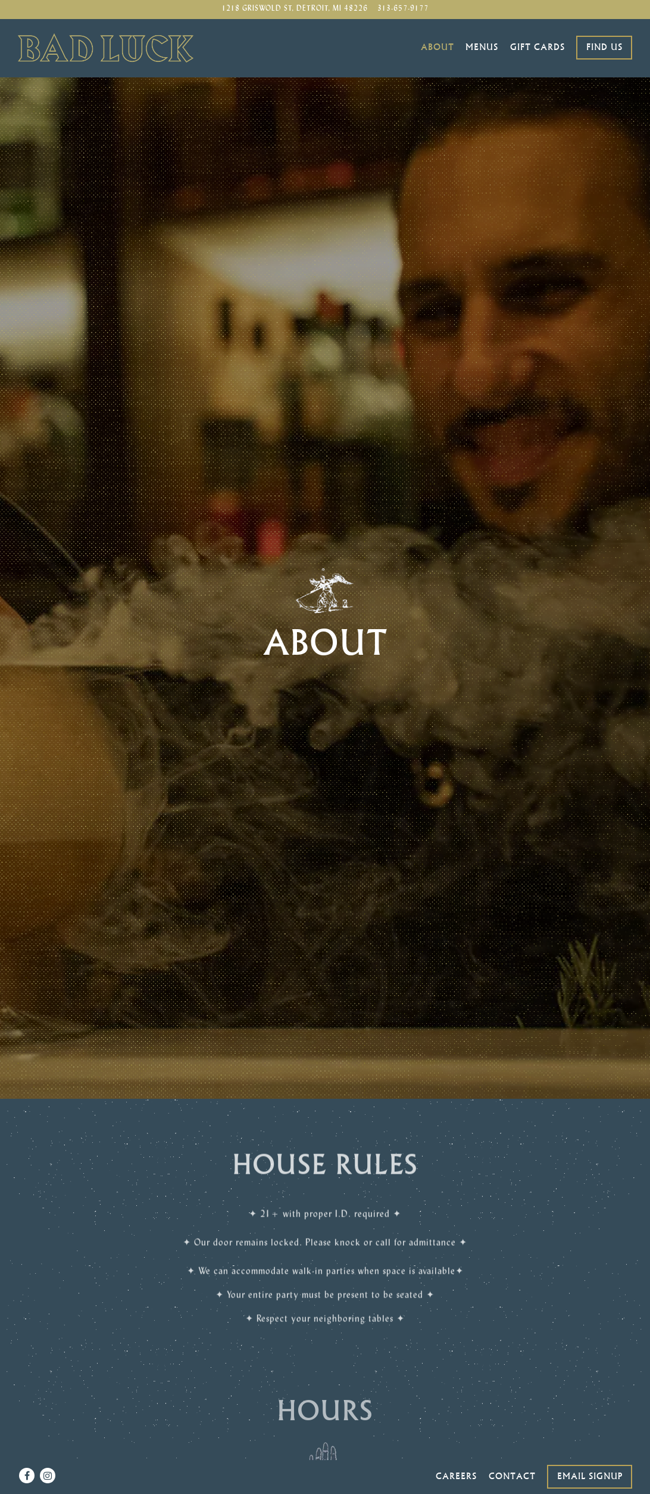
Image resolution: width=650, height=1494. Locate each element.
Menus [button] (481, 47)
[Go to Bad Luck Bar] (294, 9)
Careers (456, 1449)
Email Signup (590, 1449)
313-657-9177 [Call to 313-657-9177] (403, 8)
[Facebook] (27, 1449)
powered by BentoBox (325, 1480)
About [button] (437, 47)
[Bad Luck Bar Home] (105, 48)
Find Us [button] (604, 47)
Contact (512, 1449)
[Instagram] (47, 1449)
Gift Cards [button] (537, 47)
